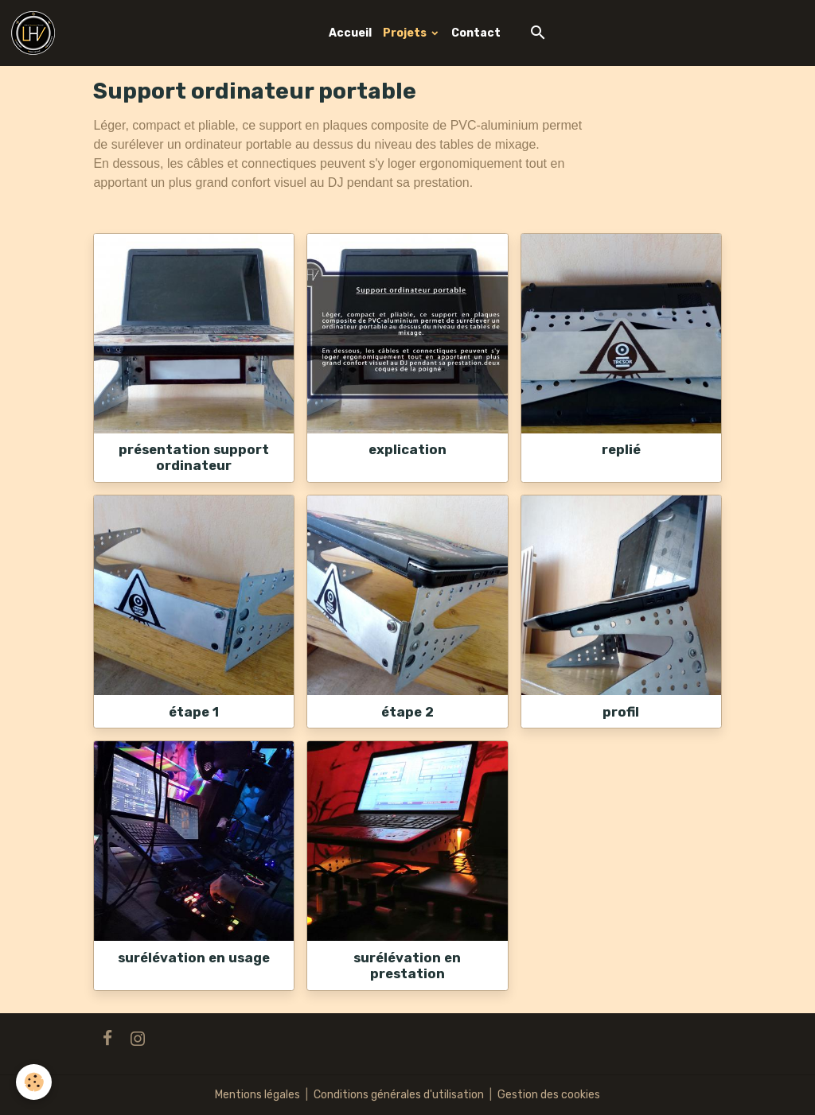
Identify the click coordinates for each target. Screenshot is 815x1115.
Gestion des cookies (548, 1094)
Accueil (350, 33)
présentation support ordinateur (194, 457)
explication (407, 449)
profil (620, 712)
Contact (476, 33)
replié (621, 449)
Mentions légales (257, 1094)
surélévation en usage (194, 957)
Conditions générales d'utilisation (399, 1094)
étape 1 (194, 712)
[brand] (35, 33)
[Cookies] (34, 1082)
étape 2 (407, 712)
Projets (406, 33)
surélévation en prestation (407, 965)
